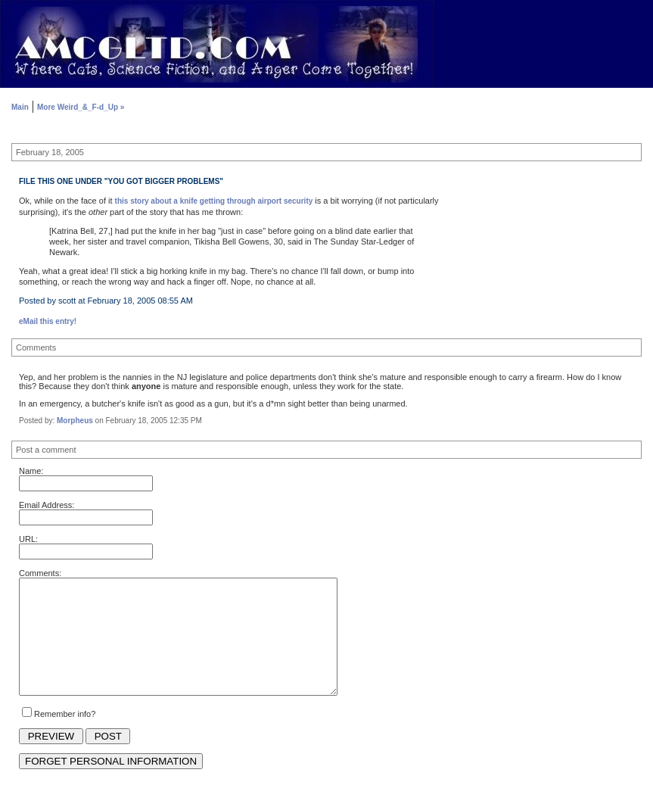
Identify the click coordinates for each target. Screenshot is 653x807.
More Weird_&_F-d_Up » (80, 107)
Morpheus (75, 420)
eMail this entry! (47, 321)
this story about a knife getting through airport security (214, 201)
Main (20, 107)
